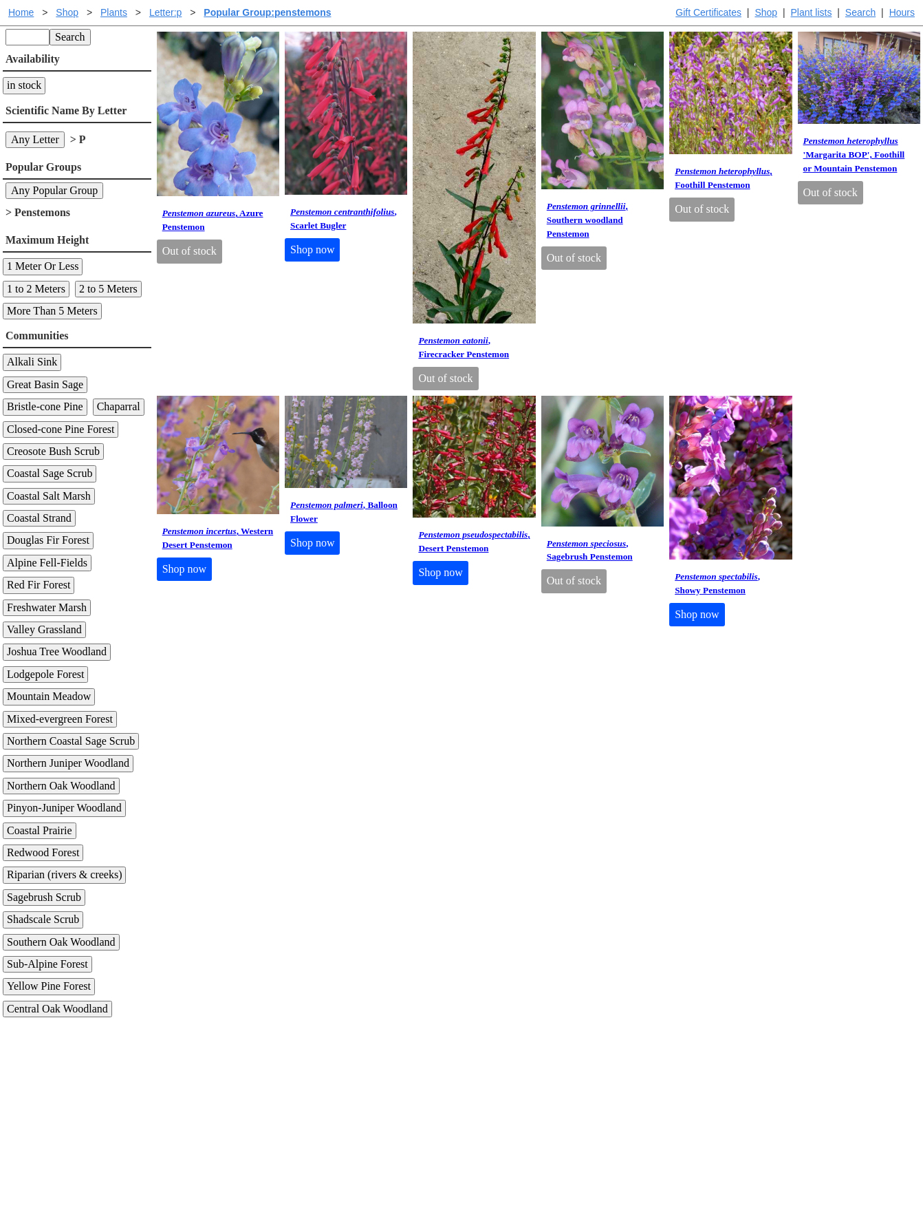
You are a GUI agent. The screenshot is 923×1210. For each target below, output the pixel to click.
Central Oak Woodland (57, 1009)
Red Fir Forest (38, 585)
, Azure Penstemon (212, 220)
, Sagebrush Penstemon (590, 550)
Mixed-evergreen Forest (60, 719)
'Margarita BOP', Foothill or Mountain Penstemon (854, 154)
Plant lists (811, 12)
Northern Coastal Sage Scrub (71, 741)
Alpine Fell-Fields (47, 563)
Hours (902, 12)
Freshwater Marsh (47, 607)
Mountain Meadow (49, 696)
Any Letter (35, 139)
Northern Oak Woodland (61, 786)
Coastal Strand (39, 518)
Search (860, 12)
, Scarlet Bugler (343, 218)
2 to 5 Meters (108, 289)
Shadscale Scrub (43, 919)
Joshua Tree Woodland (57, 651)
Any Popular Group (54, 190)
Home (21, 12)
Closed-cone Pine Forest (60, 429)
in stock (24, 85)
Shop (765, 12)
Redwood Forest (43, 852)
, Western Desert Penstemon (218, 538)
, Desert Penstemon (474, 541)
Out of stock (189, 251)
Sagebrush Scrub (44, 897)
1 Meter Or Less (42, 266)
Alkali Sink (32, 362)
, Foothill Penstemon (723, 178)
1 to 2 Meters (36, 289)
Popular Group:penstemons (267, 12)
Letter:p (165, 12)
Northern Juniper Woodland (68, 763)
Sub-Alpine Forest (47, 964)
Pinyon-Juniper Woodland (64, 808)
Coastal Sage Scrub (49, 473)
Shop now (312, 249)
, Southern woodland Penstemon (587, 220)
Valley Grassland (44, 629)
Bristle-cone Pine (45, 406)
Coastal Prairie (39, 830)
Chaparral (118, 406)
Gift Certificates (708, 12)
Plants (113, 12)
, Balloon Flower (344, 512)
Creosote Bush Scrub (53, 451)
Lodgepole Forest (45, 674)
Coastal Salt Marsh (49, 496)
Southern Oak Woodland (61, 942)
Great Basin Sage (45, 384)
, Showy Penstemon (717, 583)
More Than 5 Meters (52, 311)
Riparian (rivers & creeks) (64, 874)
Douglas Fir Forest (48, 540)
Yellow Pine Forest (49, 986)
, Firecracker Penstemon (463, 347)
